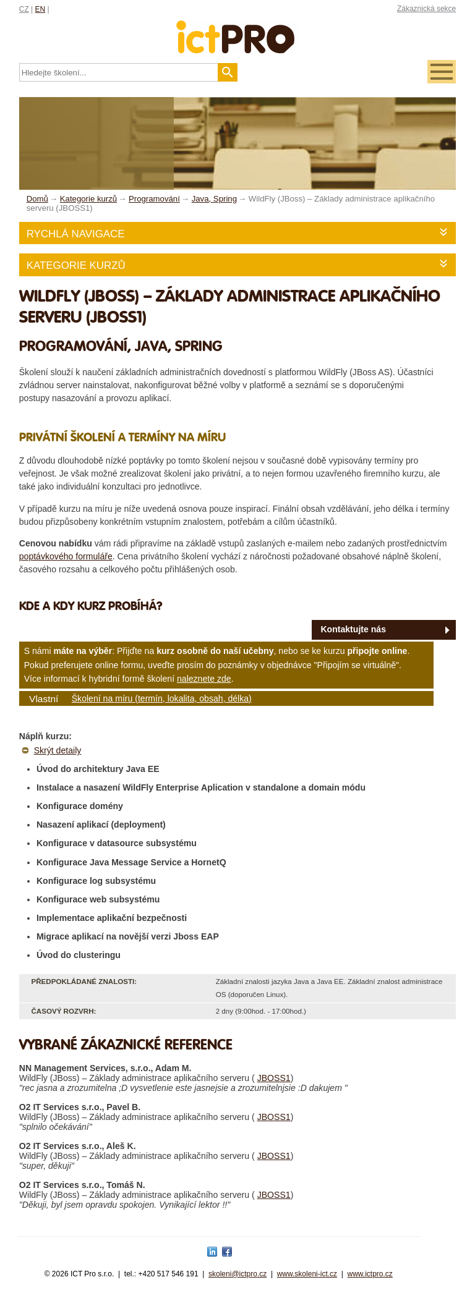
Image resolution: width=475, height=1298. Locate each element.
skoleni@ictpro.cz (237, 1274)
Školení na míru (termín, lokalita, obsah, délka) (162, 698)
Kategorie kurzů (76, 265)
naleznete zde (204, 679)
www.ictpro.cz (370, 1274)
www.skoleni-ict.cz (307, 1274)
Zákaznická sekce (426, 8)
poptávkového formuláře (66, 556)
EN (40, 9)
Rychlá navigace (76, 234)
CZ (24, 9)
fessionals (237, 29)
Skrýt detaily (58, 750)
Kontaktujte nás (353, 629)
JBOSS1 (274, 1078)
